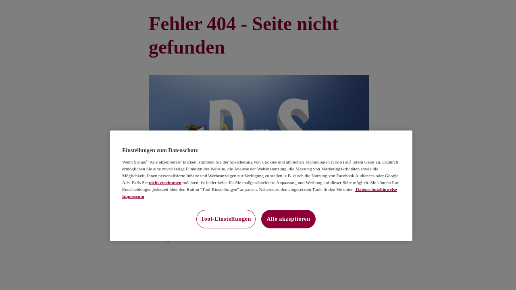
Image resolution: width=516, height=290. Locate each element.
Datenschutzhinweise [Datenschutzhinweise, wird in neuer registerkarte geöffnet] (376, 189)
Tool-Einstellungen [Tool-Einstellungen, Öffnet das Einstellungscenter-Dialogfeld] (226, 219)
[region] (261, 185)
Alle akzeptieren (288, 219)
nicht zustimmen (165, 182)
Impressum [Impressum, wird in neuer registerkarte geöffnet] (133, 196)
